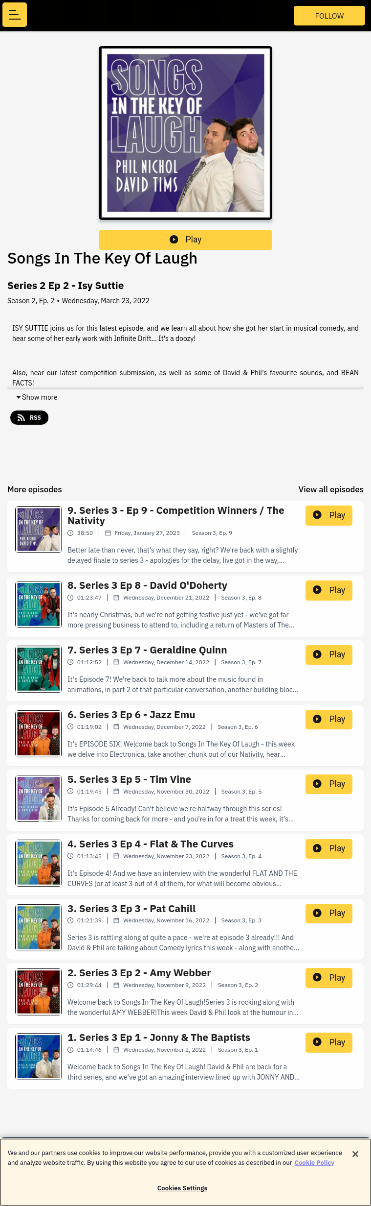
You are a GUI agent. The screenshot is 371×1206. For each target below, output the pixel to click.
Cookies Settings (182, 1193)
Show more (36, 397)
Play (186, 239)
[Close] (355, 1159)
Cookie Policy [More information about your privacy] (315, 1167)
